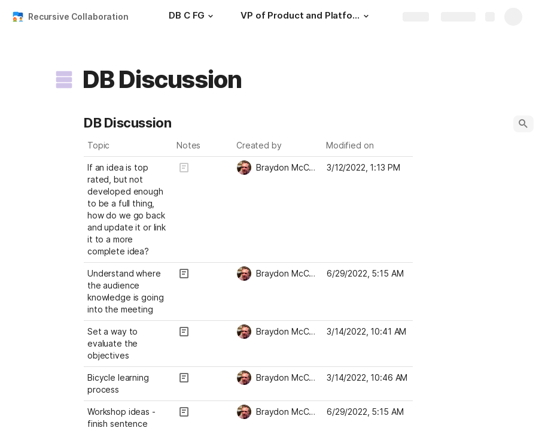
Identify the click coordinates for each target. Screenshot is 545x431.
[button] (211, 16)
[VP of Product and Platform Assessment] (306, 17)
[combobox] (278, 168)
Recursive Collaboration (78, 16)
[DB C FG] (193, 17)
